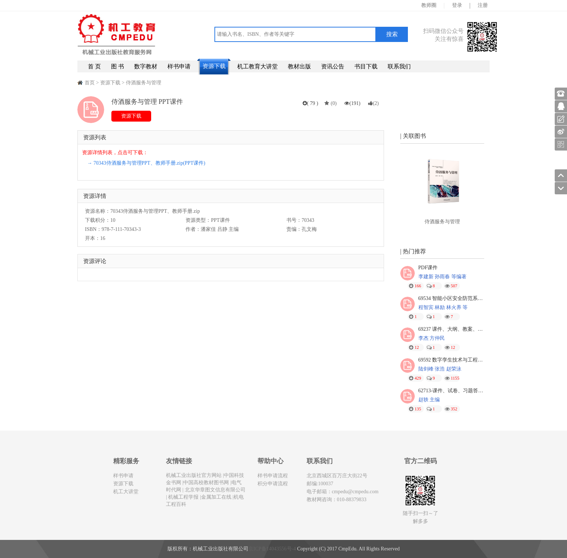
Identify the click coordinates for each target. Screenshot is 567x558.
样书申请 (179, 66)
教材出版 (299, 66)
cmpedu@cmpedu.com (355, 491)
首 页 (94, 66)
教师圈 (428, 5)
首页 (90, 82)
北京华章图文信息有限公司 (214, 490)
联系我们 (399, 66)
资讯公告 (332, 66)
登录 (457, 5)
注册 (483, 5)
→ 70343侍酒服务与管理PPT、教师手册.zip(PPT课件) (146, 163)
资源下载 (214, 66)
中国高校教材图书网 (206, 482)
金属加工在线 (216, 497)
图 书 (117, 66)
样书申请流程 (272, 475)
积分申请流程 (272, 483)
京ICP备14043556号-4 (272, 548)
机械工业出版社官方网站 (194, 475)
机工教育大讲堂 (257, 66)
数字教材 (145, 66)
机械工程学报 (183, 497)
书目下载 (366, 66)
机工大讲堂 (125, 491)
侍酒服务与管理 (143, 82)
